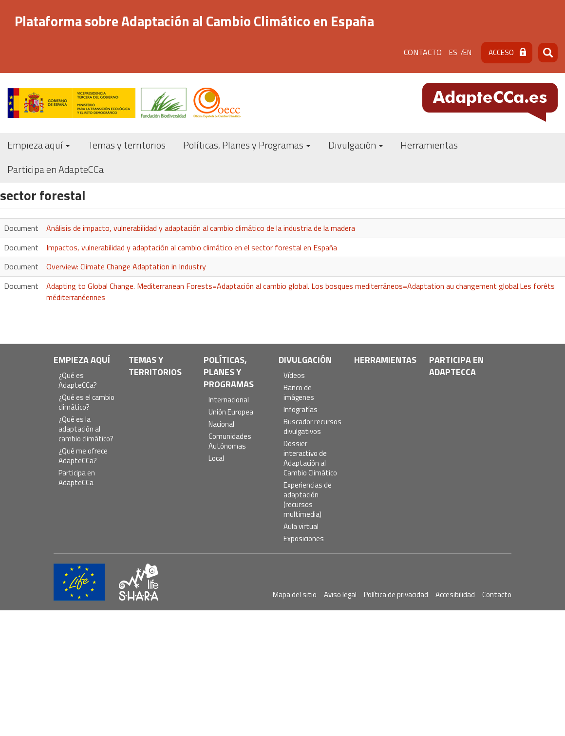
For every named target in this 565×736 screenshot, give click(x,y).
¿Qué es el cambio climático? (86, 403)
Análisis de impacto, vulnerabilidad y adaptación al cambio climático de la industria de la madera (200, 228)
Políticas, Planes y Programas (246, 144)
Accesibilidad (455, 594)
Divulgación (355, 144)
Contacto (423, 52)
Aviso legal (340, 594)
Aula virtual (301, 527)
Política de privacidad (396, 594)
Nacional (221, 424)
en (467, 52)
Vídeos (294, 376)
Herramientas (429, 144)
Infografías (300, 410)
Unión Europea (230, 412)
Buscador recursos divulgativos (312, 427)
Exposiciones (303, 539)
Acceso (501, 52)
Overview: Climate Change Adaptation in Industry (126, 266)
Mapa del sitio (295, 594)
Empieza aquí (38, 144)
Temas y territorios (127, 144)
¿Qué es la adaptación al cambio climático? (85, 429)
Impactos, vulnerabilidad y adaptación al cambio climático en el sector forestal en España (191, 247)
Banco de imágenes (298, 393)
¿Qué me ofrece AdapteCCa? (83, 456)
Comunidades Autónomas (229, 442)
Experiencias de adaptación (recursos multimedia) (307, 500)
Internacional (228, 400)
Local (216, 458)
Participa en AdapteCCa (55, 169)
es (453, 52)
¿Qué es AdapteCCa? (77, 381)
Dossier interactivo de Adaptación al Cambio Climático (310, 458)
